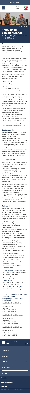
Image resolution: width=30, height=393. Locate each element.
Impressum (4, 386)
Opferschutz (7, 280)
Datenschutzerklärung (7, 382)
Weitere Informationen (10, 253)
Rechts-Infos (6, 367)
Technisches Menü (14, 2)
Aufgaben (5, 356)
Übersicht (4, 378)
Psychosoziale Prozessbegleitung (13, 270)
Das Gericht (6, 350)
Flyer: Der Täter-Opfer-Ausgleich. (13, 287)
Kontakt (4, 362)
